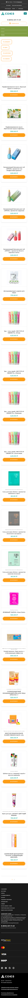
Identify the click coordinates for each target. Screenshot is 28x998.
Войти (13, 8)
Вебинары (20, 8)
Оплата (3, 893)
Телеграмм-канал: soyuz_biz (8, 908)
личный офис (4, 901)
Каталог (2, 31)
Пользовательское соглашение (9, 994)
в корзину (14, 95)
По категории (7, 53)
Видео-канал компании (7, 910)
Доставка (8, 5)
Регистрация (8, 8)
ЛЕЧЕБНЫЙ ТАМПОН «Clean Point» (14, 612)
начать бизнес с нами (6, 905)
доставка (3, 891)
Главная (3, 28)
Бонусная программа (17, 5)
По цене (5, 47)
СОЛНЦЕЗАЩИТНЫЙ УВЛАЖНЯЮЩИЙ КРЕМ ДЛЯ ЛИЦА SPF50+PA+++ (14, 693)
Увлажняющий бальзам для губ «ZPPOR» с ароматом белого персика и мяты (14, 251)
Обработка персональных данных (9, 987)
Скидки (3, 903)
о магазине (4, 889)
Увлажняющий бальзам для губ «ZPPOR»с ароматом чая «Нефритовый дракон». (14, 168)
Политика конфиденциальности (9, 989)
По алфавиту (6, 41)
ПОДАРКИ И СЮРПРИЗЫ (6, 899)
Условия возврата (5, 895)
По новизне (6, 58)
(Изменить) (19, 1)
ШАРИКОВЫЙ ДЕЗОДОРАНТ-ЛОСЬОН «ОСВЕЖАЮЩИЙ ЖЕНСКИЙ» (14, 855)
